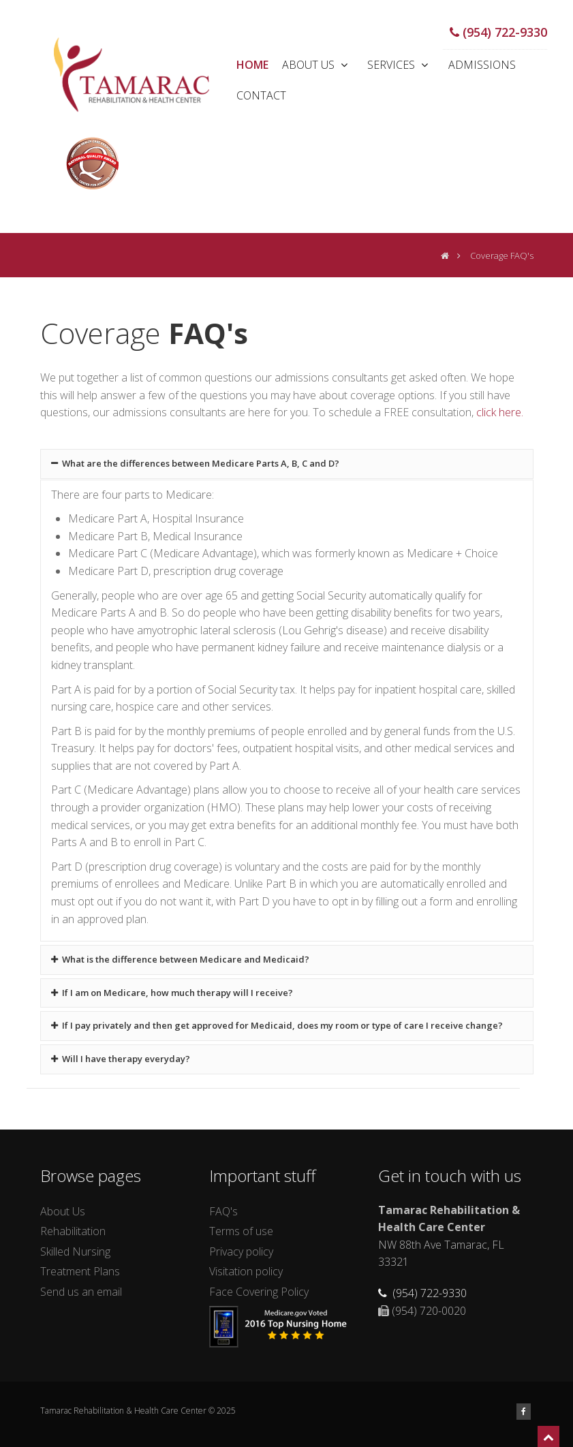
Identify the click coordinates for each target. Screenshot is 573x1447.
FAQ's (223, 1211)
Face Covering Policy (259, 1291)
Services (399, 64)
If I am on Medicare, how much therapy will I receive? (172, 992)
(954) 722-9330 (498, 32)
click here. (499, 412)
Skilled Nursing (75, 1251)
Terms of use (241, 1231)
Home (252, 64)
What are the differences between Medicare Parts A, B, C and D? (195, 463)
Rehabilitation (73, 1231)
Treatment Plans (80, 1271)
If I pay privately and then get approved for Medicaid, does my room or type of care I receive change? (277, 1025)
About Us (316, 64)
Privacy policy (241, 1251)
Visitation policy (246, 1271)
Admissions (482, 64)
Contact (261, 95)
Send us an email (81, 1291)
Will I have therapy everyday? (121, 1059)
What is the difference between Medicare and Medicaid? (180, 959)
